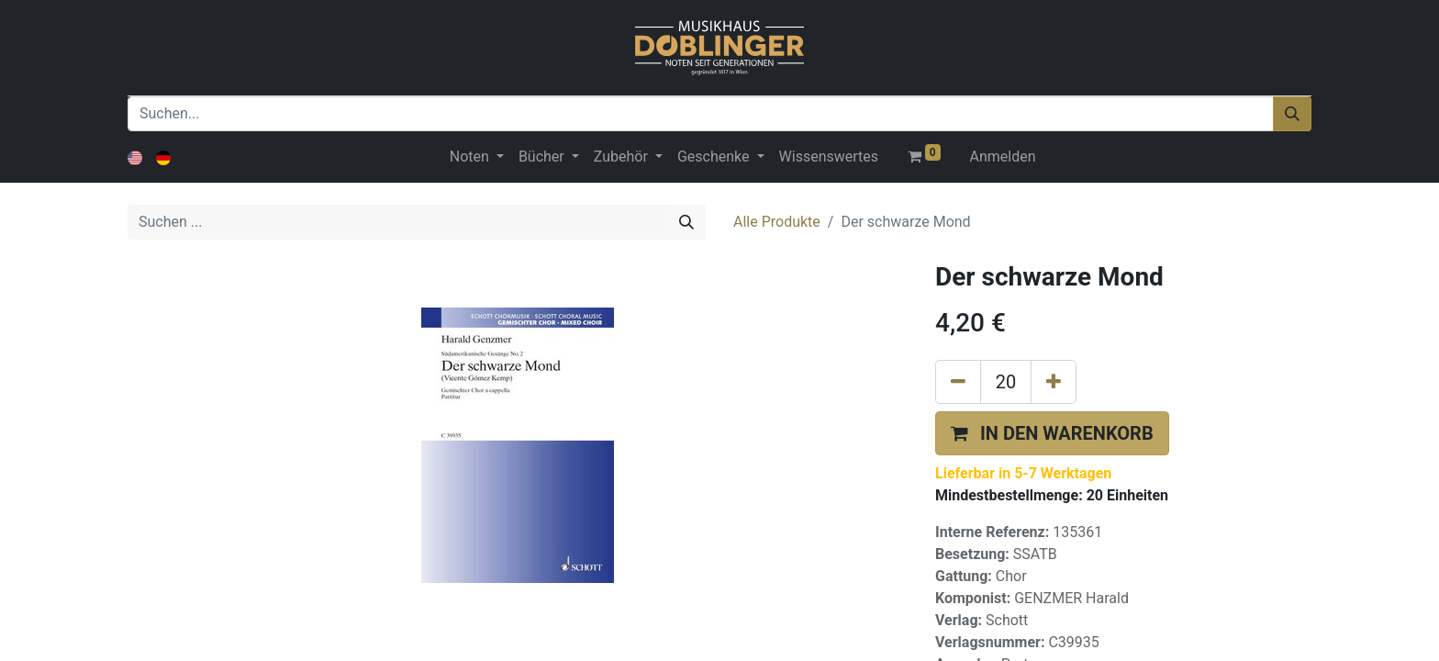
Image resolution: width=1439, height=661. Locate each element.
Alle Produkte (776, 221)
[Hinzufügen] (1053, 382)
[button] (1052, 433)
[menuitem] (829, 157)
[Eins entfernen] (958, 382)
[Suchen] (1292, 113)
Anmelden (1003, 156)
